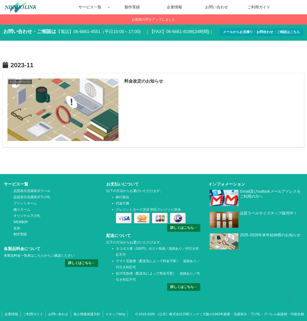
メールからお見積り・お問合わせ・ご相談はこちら (261, 32)
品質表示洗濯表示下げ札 (31, 197)
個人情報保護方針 (86, 314)
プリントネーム (25, 203)
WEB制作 (20, 222)
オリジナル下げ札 (26, 216)
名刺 (16, 228)
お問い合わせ (58, 314)
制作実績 (20, 234)
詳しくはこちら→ (81, 263)
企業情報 (11, 314)
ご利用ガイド (33, 314)
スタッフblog (115, 314)
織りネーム (21, 209)
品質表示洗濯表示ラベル (31, 191)
